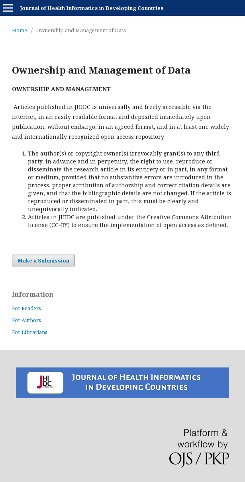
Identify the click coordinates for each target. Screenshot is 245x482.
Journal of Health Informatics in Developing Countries (92, 8)
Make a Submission (43, 260)
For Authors (26, 320)
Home (19, 30)
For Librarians (29, 332)
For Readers (26, 308)
